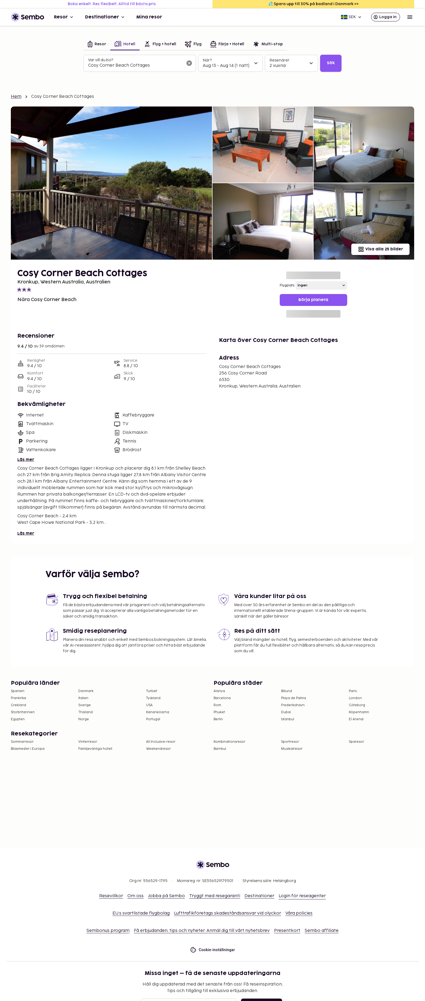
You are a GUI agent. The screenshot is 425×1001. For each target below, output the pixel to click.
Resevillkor (111, 896)
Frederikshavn (293, 705)
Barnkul (220, 749)
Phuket (219, 712)
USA (149, 705)
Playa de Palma (293, 698)
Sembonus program (108, 930)
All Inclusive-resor (160, 742)
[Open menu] (409, 17)
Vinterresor (87, 742)
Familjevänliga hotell (95, 749)
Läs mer (25, 459)
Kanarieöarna (157, 712)
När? (207, 60)
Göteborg (357, 705)
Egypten (18, 719)
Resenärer (279, 60)
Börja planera (313, 300)
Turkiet (151, 691)
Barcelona (222, 698)
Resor (64, 17)
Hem (16, 96)
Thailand (85, 712)
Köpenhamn (359, 712)
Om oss (135, 896)
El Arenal (356, 719)
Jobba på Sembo (166, 896)
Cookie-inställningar (212, 950)
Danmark (86, 691)
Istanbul (287, 719)
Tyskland (153, 698)
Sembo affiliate (322, 930)
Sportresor (290, 742)
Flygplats (287, 285)
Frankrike (18, 698)
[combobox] (135, 65)
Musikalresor (291, 749)
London (355, 698)
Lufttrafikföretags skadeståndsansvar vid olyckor (227, 913)
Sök (331, 63)
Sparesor (356, 742)
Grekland (18, 705)
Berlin (218, 719)
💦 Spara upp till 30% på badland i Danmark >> (313, 4)
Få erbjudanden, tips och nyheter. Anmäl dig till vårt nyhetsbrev (202, 930)
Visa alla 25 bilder (380, 249)
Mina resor (149, 17)
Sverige (84, 705)
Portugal (153, 719)
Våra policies (299, 913)
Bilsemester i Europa (27, 749)
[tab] (96, 44)
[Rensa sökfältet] (189, 63)
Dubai (286, 712)
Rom (217, 705)
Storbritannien (23, 712)
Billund (286, 691)
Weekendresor (158, 749)
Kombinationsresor (229, 742)
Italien (83, 698)
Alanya (219, 691)
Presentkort (287, 930)
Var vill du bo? (100, 60)
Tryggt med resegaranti (214, 896)
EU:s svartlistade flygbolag (141, 913)
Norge (83, 719)
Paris (353, 691)
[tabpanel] (212, 63)
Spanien (17, 691)
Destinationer (105, 17)
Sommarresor (22, 742)
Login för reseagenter (302, 896)
